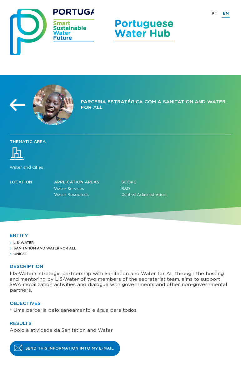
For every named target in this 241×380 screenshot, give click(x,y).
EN (226, 13)
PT (215, 13)
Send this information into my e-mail (69, 348)
